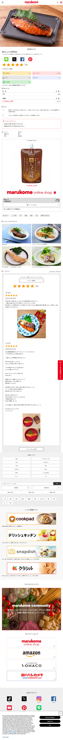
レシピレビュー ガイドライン (55, 271)
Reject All (50, 721)
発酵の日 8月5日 (45, 215)
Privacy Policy (6, 737)
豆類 (48, 498)
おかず (19, 132)
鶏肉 (16, 498)
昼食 (31, 215)
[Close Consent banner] (61, 713)
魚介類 (19, 136)
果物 (54, 498)
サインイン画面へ (31, 280)
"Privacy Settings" (8, 730)
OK (50, 725)
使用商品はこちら (31, 49)
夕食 (36, 215)
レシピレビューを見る (7, 68)
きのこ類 (41, 498)
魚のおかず (5, 215)
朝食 (26, 215)
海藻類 (29, 498)
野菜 (35, 498)
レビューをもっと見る (31, 449)
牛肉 (5, 498)
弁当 (20, 215)
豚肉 (10, 498)
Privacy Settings (50, 717)
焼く (19, 134)
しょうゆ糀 (13, 215)
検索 (3, 2)
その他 (10, 502)
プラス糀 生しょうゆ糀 (8, 101)
